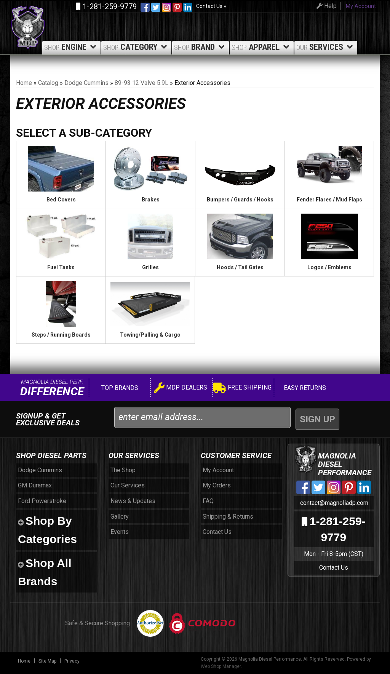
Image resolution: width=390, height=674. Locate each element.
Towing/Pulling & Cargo (150, 335)
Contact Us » (211, 6)
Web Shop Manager (221, 666)
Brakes (151, 199)
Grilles (150, 267)
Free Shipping (242, 388)
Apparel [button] (262, 47)
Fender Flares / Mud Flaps (329, 199)
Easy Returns (304, 387)
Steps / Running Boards (61, 335)
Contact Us (333, 567)
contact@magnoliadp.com (333, 502)
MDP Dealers (180, 388)
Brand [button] (200, 47)
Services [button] (325, 47)
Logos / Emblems (329, 267)
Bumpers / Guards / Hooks (240, 199)
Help (325, 6)
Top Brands (119, 387)
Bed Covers (61, 199)
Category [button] (136, 47)
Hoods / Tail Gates (240, 267)
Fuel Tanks (61, 267)
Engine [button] (71, 47)
